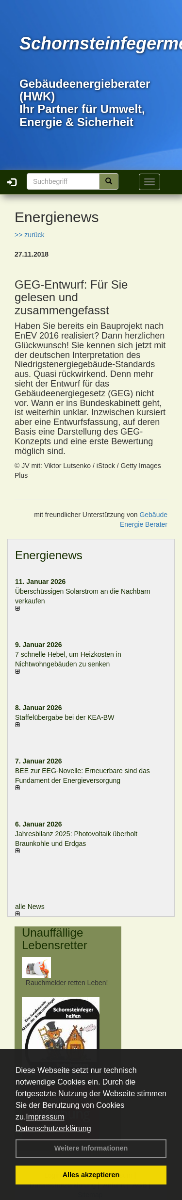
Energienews (49, 555)
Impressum (45, 1117)
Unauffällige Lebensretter (54, 939)
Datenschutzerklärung (53, 1128)
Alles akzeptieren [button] (91, 1175)
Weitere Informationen (91, 1148)
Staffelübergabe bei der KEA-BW (64, 717)
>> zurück (29, 235)
